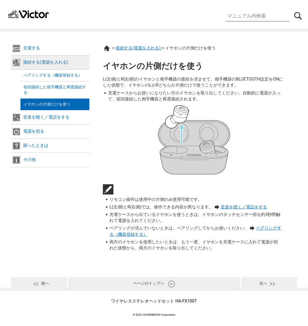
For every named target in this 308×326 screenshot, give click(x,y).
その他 (29, 159)
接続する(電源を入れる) (45, 62)
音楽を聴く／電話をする (46, 117)
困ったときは (35, 145)
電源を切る (33, 131)
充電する (31, 48)
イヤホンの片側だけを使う (46, 104)
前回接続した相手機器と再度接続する (54, 90)
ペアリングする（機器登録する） (52, 75)
